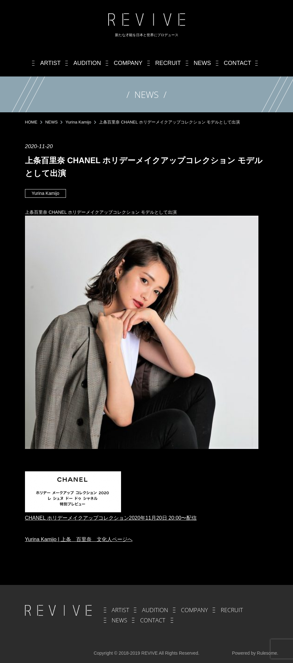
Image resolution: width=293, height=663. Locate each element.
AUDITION (155, 610)
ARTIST (120, 610)
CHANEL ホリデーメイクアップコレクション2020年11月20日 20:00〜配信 (111, 518)
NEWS (119, 620)
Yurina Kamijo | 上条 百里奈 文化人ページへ (79, 539)
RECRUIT (232, 610)
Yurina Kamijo (45, 193)
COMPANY (194, 610)
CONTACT (152, 620)
